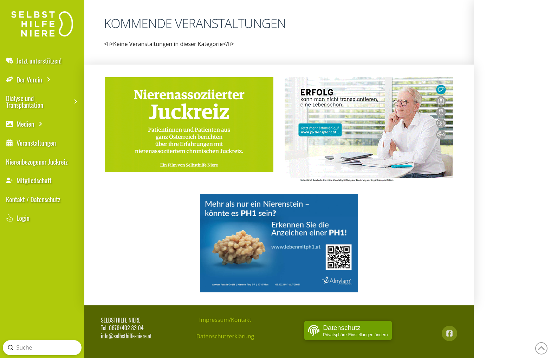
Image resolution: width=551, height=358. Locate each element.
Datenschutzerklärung (225, 336)
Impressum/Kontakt (225, 320)
